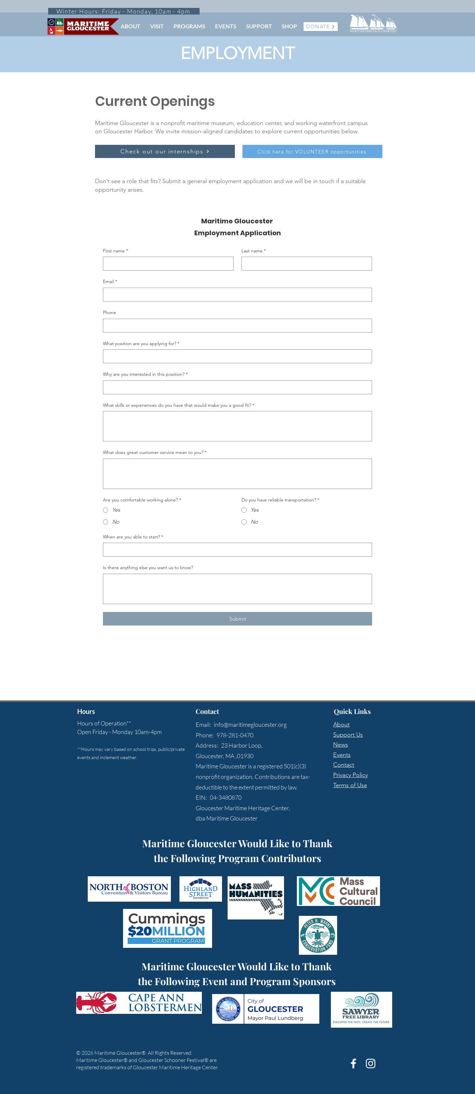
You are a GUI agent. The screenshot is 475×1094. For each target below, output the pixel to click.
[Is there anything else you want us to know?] (237, 589)
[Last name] (305, 263)
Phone (109, 312)
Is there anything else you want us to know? (148, 567)
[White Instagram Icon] (370, 1063)
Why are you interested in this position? (145, 374)
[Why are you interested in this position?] (235, 387)
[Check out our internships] (165, 151)
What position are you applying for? (141, 343)
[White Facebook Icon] (353, 1063)
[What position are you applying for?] (235, 356)
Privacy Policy (350, 775)
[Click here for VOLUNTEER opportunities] (312, 151)
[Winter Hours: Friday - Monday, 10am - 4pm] (124, 11)
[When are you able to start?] (235, 549)
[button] (130, 26)
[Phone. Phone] (235, 325)
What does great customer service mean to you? (154, 452)
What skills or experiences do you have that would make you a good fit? (178, 405)
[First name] (166, 263)
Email (110, 281)
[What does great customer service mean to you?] (237, 474)
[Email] (235, 294)
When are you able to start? (133, 537)
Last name (253, 251)
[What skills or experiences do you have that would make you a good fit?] (237, 426)
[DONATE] (320, 26)
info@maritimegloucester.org (250, 724)
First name (115, 251)
